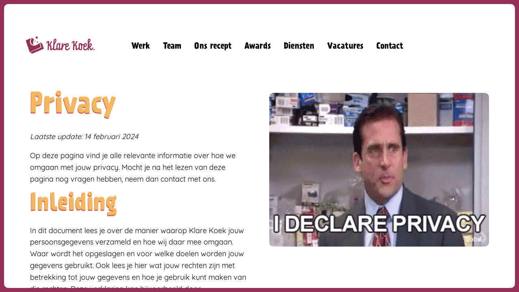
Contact (389, 47)
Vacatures (345, 47)
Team (172, 47)
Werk (140, 47)
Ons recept (213, 47)
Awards (257, 47)
